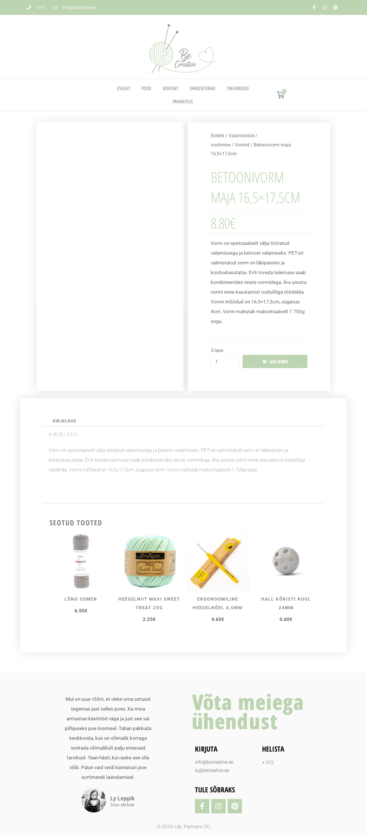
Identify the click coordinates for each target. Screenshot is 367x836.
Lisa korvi (278, 361)
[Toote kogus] (225, 361)
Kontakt (170, 88)
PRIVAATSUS (183, 101)
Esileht (123, 88)
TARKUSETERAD (202, 88)
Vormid (242, 145)
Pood (146, 88)
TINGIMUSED (238, 88)
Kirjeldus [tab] (64, 421)
